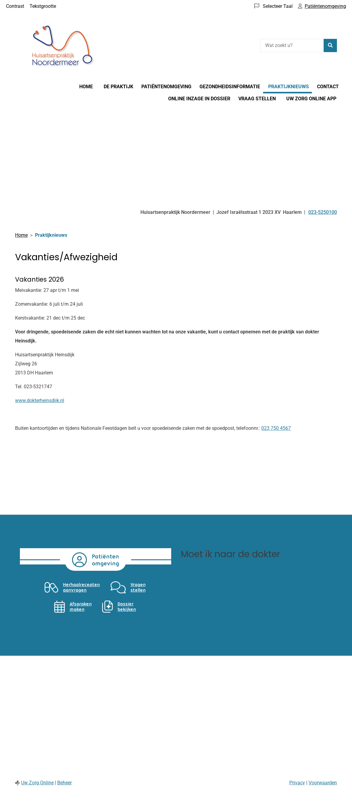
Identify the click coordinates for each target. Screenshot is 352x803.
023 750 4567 (276, 428)
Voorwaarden (323, 783)
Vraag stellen (257, 99)
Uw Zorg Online (37, 783)
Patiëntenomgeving (166, 86)
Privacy (297, 783)
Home (86, 86)
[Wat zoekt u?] (292, 45)
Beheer (64, 783)
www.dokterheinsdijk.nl (39, 400)
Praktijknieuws (288, 86)
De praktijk (118, 86)
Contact (328, 86)
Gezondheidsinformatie (230, 86)
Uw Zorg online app (311, 99)
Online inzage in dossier (199, 99)
